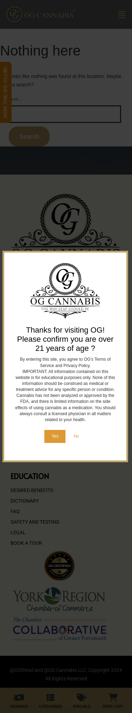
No (76, 436)
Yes (54, 436)
